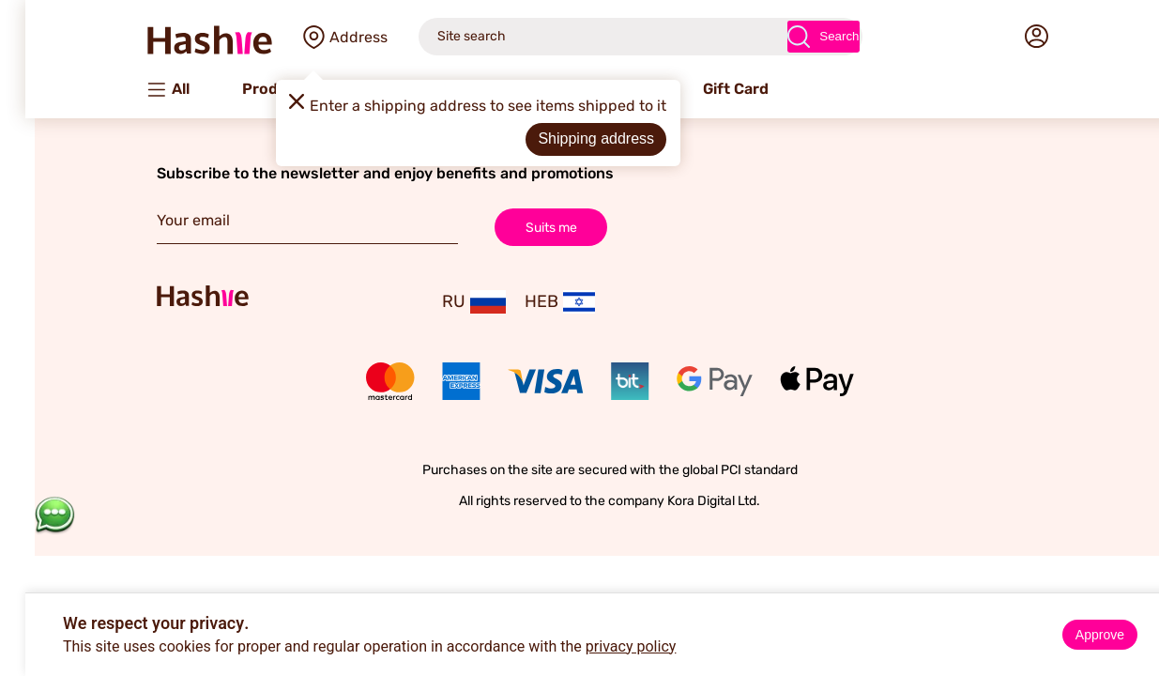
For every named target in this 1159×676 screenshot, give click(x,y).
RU (444, 302)
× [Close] (1137, 610)
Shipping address (566, 138)
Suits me (521, 227)
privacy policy (601, 647)
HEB (530, 302)
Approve (1069, 634)
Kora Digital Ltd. (683, 501)
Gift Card (706, 89)
